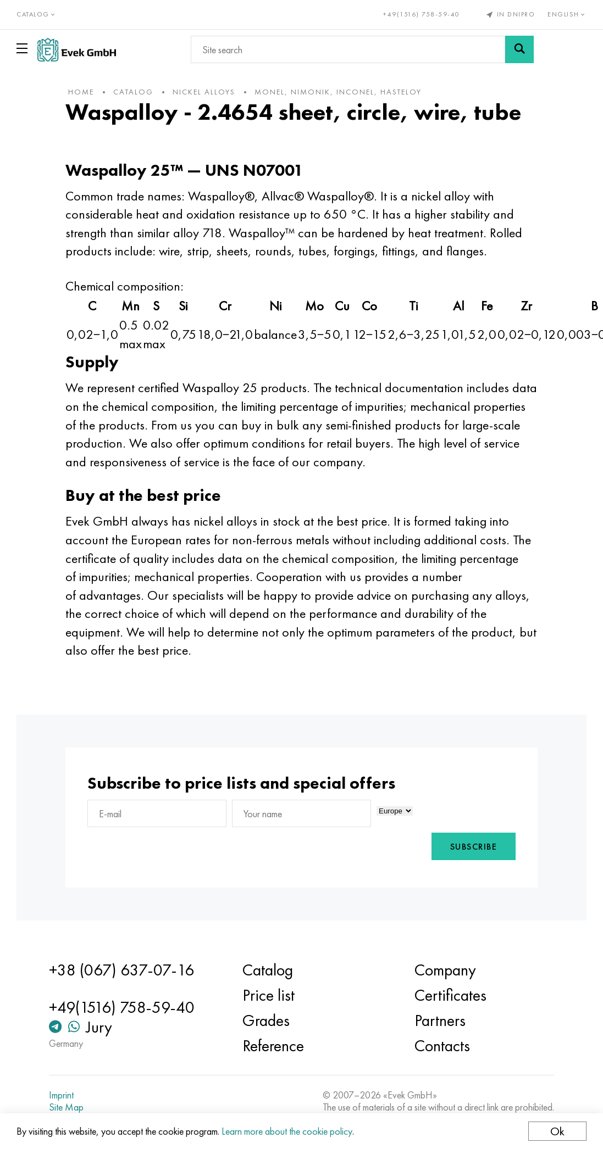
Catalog (267, 970)
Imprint (61, 1095)
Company (445, 970)
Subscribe (473, 846)
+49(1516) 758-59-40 (421, 14)
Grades (266, 1020)
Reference (273, 1046)
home (81, 92)
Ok (557, 1131)
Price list (268, 995)
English (567, 14)
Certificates (450, 995)
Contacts (442, 1046)
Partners (440, 1020)
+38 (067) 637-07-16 (121, 970)
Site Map (66, 1107)
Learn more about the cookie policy (287, 1131)
